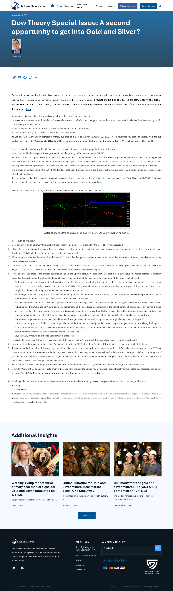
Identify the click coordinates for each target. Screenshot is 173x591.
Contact (111, 6)
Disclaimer (146, 586)
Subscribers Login (127, 6)
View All (86, 515)
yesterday (143, 257)
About (59, 6)
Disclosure (157, 586)
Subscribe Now (148, 6)
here (145, 141)
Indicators (69, 6)
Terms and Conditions (119, 586)
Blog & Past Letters (82, 6)
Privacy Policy (134, 586)
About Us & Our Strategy (86, 556)
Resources (100, 6)
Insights (79, 560)
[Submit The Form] (158, 548)
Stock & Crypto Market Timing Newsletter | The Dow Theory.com (85, 549)
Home (52, 5)
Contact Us (80, 570)
